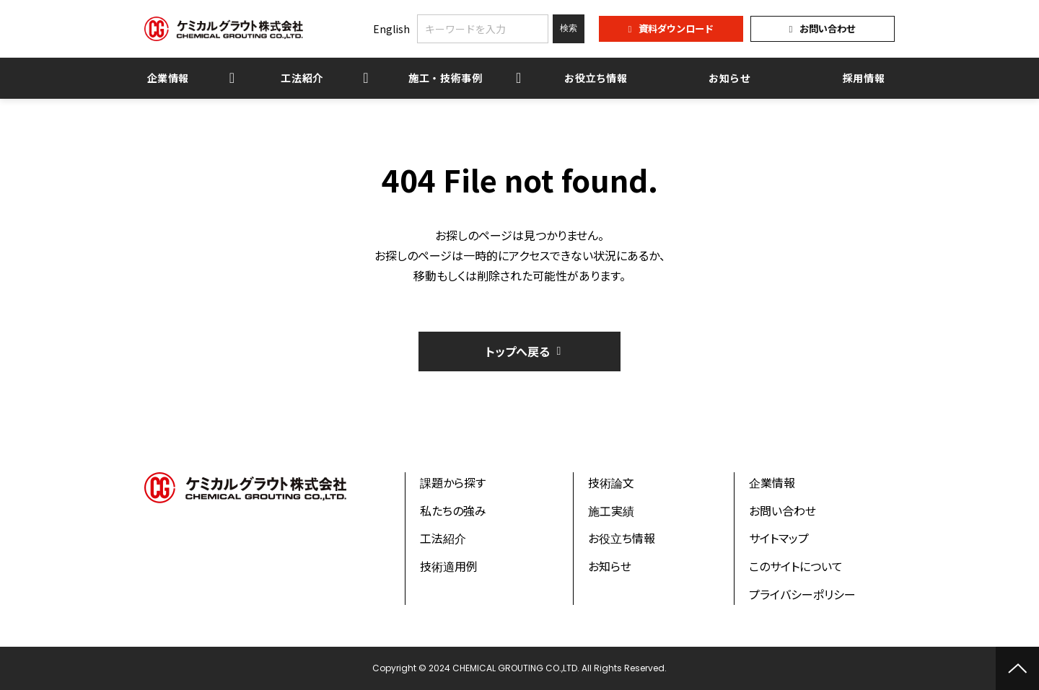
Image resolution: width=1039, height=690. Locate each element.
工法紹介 (302, 78)
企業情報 (168, 78)
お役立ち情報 (596, 78)
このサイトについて (796, 566)
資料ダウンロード (676, 28)
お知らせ (730, 78)
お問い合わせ (827, 28)
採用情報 (864, 78)
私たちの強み (453, 510)
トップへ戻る (518, 351)
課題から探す (453, 482)
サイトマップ (779, 538)
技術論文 (611, 482)
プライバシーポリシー (802, 594)
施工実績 (611, 510)
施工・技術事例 (445, 78)
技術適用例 (449, 566)
